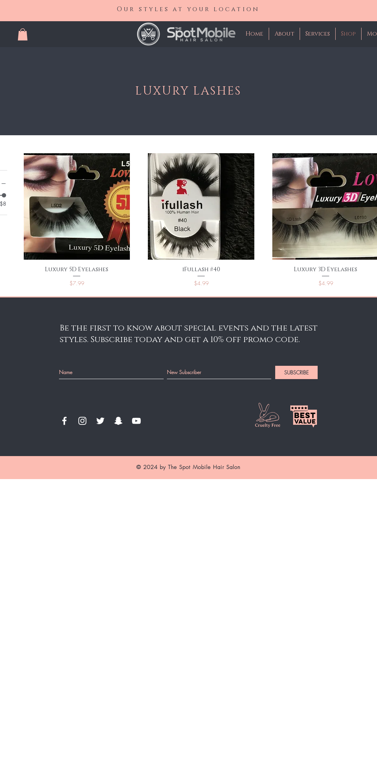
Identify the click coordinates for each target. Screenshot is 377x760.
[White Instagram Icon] (82, 420)
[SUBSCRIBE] (296, 372)
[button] (23, 34)
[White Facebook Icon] (64, 420)
